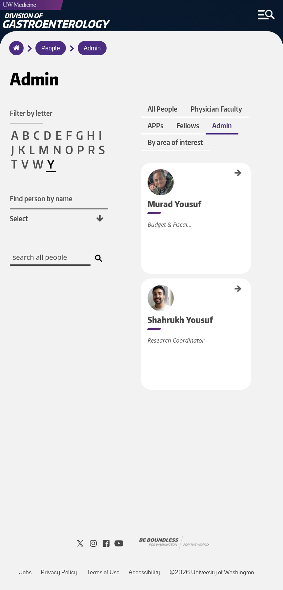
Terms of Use (103, 573)
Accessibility (144, 573)
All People (162, 108)
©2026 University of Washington (212, 573)
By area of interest (175, 142)
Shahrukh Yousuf (143, 291)
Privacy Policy (59, 573)
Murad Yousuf (143, 173)
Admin (92, 48)
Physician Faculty (216, 108)
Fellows (187, 125)
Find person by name (41, 198)
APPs (155, 125)
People (50, 48)
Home (14, 52)
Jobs (25, 573)
